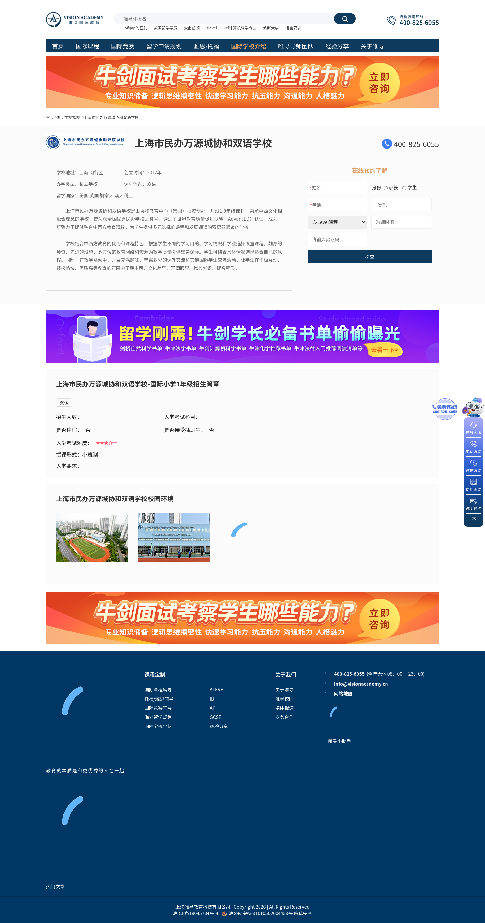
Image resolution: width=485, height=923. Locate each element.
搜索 (345, 19)
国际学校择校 (68, 117)
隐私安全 (303, 913)
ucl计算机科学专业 (240, 27)
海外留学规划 (158, 717)
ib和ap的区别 (135, 27)
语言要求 (293, 27)
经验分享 (219, 726)
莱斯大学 (271, 27)
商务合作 (284, 717)
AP (212, 708)
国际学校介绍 (158, 726)
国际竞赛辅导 (158, 708)
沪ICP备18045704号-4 (195, 913)
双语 (64, 402)
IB (212, 698)
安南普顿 (192, 27)
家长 (391, 187)
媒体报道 (284, 708)
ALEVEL (217, 689)
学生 (409, 187)
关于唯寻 (284, 689)
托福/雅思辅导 (159, 698)
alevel (211, 27)
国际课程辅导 (158, 689)
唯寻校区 (284, 698)
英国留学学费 (165, 27)
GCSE (215, 717)
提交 (369, 257)
